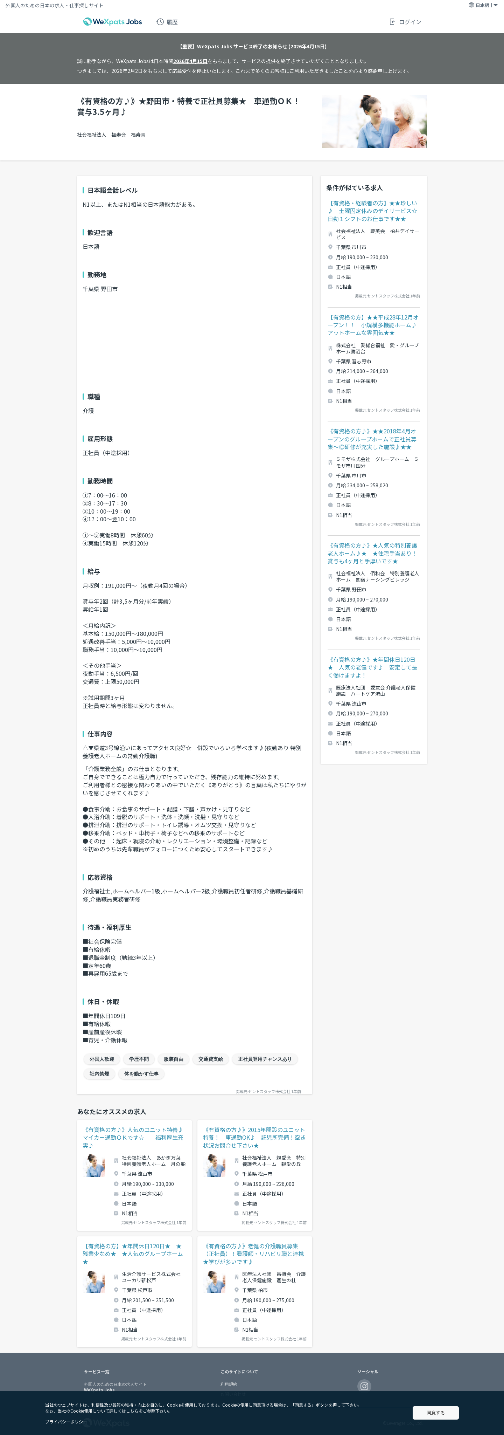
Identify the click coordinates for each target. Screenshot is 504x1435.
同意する (436, 1412)
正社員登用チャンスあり (265, 1059)
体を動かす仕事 (141, 1074)
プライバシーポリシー (66, 1421)
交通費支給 (210, 1059)
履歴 (167, 22)
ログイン (404, 22)
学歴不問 (139, 1059)
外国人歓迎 (102, 1059)
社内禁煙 (99, 1074)
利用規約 (228, 1384)
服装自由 (173, 1059)
